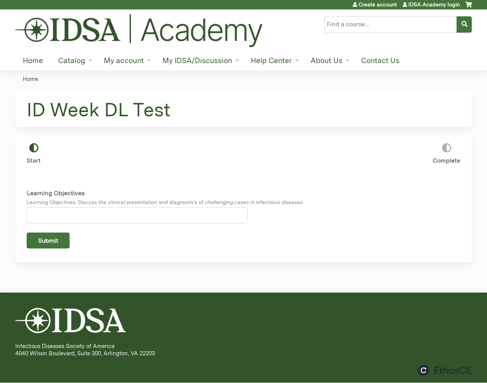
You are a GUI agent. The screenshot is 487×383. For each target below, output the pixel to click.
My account (124, 60)
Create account (377, 4)
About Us (326, 60)
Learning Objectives (55, 193)
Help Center (271, 60)
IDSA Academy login (434, 4)
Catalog (71, 60)
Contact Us (380, 60)
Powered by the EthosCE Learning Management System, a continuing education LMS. (445, 370)
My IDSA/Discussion (197, 60)
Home (33, 60)
